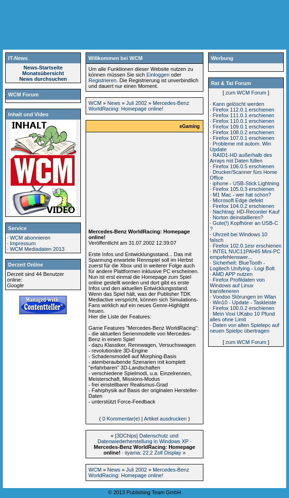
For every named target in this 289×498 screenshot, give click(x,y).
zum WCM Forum (246, 92)
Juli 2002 (136, 103)
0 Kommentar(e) (121, 418)
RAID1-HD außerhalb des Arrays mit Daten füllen (241, 157)
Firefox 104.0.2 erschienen (243, 206)
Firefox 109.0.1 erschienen (243, 126)
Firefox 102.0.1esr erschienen (247, 246)
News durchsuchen (43, 79)
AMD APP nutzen (232, 274)
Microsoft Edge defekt (238, 200)
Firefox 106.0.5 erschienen (243, 166)
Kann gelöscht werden (238, 104)
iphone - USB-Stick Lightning (246, 183)
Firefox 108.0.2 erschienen (243, 132)
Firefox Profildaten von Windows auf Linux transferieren (237, 285)
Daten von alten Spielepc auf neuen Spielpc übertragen (245, 328)
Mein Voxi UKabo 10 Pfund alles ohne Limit (242, 316)
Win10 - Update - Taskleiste (244, 302)
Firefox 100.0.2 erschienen (243, 308)
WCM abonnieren (30, 237)
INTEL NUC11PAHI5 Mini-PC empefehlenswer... (245, 254)
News (114, 103)
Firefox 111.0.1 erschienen (243, 115)
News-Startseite (43, 67)
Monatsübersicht (43, 73)
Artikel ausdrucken (165, 418)
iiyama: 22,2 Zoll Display (153, 452)
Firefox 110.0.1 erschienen (243, 121)
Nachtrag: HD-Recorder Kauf (246, 212)
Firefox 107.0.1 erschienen (243, 138)
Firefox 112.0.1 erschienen (243, 109)
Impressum (22, 243)
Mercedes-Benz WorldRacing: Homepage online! (138, 106)
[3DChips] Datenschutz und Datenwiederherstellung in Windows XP (142, 438)
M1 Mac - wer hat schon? (242, 194)
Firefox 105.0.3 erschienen (243, 189)
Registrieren (102, 80)
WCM (95, 103)
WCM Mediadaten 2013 (37, 249)
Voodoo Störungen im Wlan (244, 297)
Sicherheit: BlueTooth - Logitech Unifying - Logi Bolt (242, 265)
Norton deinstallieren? (238, 217)
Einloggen (157, 74)
